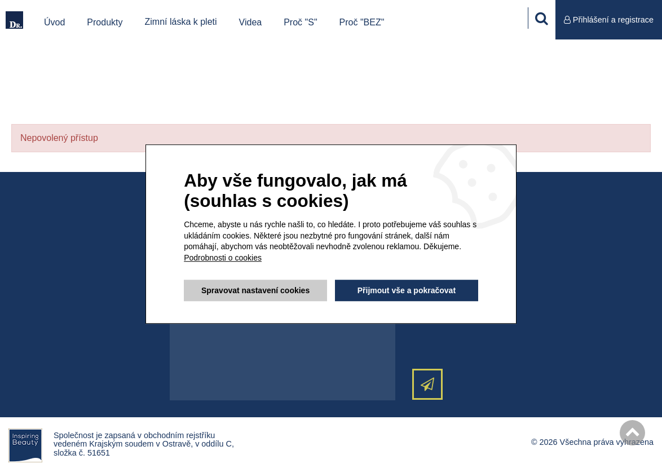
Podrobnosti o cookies (223, 257)
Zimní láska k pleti (181, 22)
